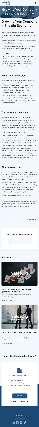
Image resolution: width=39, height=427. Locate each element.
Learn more (19, 396)
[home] (6, 3)
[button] (35, 3)
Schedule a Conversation (19, 401)
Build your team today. (25, 195)
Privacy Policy (19, 415)
